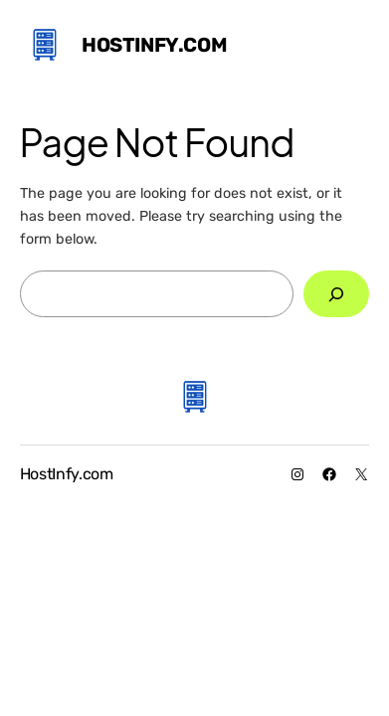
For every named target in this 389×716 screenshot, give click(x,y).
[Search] (336, 293)
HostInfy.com (154, 45)
